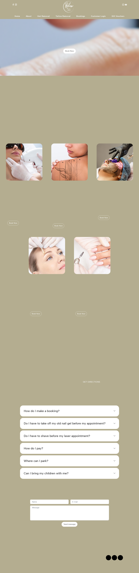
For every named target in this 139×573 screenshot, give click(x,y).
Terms (45, 545)
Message (102, 548)
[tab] (69, 411)
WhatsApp (103, 545)
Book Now (69, 51)
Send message (69, 524)
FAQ (73, 548)
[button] (69, 411)
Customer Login (98, 16)
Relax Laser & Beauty (68, 570)
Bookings (80, 16)
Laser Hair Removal (20, 190)
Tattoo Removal (63, 16)
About (29, 16)
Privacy (46, 548)
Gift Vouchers (118, 16)
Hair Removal (43, 16)
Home (17, 16)
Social (18, 548)
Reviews (19, 545)
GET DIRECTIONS (91, 382)
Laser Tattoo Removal (67, 190)
